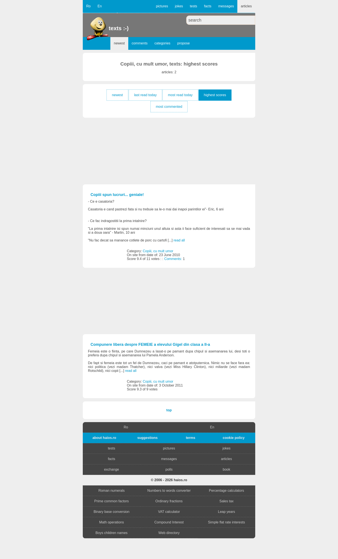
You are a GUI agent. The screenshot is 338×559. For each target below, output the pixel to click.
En (99, 6)
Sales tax (226, 501)
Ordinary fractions (169, 501)
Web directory (169, 533)
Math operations (111, 522)
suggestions (147, 438)
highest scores (215, 95)
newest (119, 43)
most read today (180, 95)
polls (169, 469)
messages (226, 6)
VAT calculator (169, 512)
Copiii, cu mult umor (158, 251)
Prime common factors (111, 501)
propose (183, 43)
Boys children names (111, 533)
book (226, 469)
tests (193, 6)
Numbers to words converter (169, 490)
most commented (169, 106)
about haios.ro (104, 438)
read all (179, 240)
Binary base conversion (111, 512)
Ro (88, 6)
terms (190, 438)
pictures (162, 6)
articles (246, 6)
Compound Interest (169, 522)
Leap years (226, 512)
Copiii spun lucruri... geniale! (117, 195)
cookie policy (233, 438)
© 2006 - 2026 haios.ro (169, 480)
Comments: (173, 259)
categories (163, 43)
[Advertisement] (169, 151)
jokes (179, 6)
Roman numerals (111, 490)
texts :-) (109, 28)
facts (207, 6)
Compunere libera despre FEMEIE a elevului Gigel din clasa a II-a (150, 344)
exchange (111, 469)
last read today (145, 95)
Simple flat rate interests (226, 522)
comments (140, 43)
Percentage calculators (226, 490)
